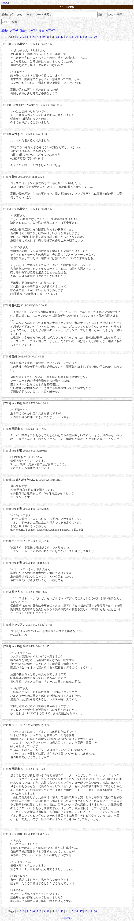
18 (85, 36)
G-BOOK (67, 918)
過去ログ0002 (28, 30)
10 (48, 36)
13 (62, 36)
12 (57, 36)
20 (95, 36)
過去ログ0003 (47, 30)
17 (81, 36)
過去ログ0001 (9, 30)
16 (76, 36)
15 (71, 36)
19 (90, 36)
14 (67, 36)
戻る (5, 3)
